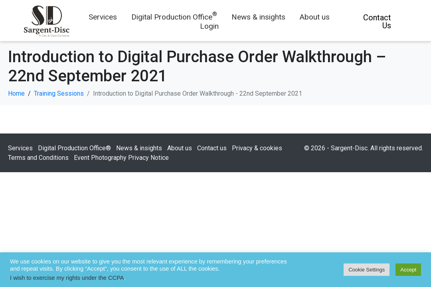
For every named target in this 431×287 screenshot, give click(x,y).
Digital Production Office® (74, 148)
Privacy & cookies (257, 148)
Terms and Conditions (38, 157)
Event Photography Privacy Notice (121, 157)
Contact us (212, 148)
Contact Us (377, 21)
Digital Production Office (174, 17)
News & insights (258, 17)
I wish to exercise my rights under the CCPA (67, 278)
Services (103, 17)
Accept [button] (408, 270)
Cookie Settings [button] (366, 270)
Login (209, 26)
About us (315, 17)
